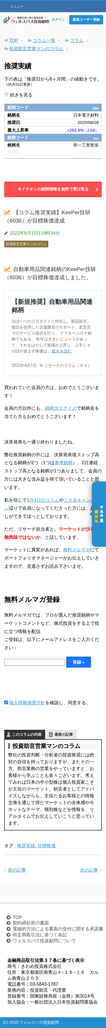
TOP (17, 917)
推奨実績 (26, 845)
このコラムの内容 (27, 734)
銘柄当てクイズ (61, 408)
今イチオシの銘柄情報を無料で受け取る (53, 189)
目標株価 (47, 845)
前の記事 (17, 870)
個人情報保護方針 (27, 702)
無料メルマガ (76, 549)
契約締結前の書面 (31, 922)
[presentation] (47, 683)
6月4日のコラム (43, 500)
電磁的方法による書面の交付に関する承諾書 (58, 928)
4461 (94, 137)
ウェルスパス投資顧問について (44, 940)
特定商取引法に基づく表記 (40, 934)
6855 (94, 107)
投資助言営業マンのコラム (26, 244)
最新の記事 (64, 734)
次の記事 (89, 870)
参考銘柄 (64, 462)
